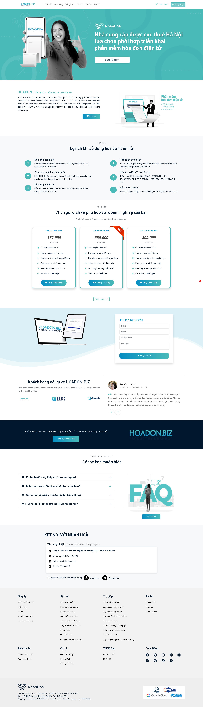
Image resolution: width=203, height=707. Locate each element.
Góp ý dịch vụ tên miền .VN (70, 640)
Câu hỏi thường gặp (25, 616)
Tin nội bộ (149, 607)
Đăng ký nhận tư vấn (66, 439)
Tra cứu (88, 5)
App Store (92, 578)
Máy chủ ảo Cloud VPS (69, 616)
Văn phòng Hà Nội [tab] (55, 545)
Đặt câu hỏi (151, 517)
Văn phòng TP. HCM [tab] (75, 545)
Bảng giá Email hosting (69, 607)
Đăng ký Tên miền (67, 602)
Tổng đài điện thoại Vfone (70, 626)
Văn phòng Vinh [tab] (93, 545)
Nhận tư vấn (144, 355)
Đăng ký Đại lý (65, 659)
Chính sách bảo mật (25, 655)
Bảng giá (69, 5)
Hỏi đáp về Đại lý (66, 664)
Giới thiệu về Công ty (26, 602)
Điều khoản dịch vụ (25, 659)
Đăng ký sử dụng (53, 282)
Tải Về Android (108, 655)
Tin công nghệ (151, 602)
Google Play (111, 578)
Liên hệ (97, 5)
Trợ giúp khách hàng (25, 621)
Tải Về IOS (107, 659)
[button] (118, 412)
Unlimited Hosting (67, 612)
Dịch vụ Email (65, 630)
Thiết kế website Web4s (69, 621)
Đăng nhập (178, 4)
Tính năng (58, 5)
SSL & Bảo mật (66, 635)
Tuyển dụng (22, 607)
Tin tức (79, 5)
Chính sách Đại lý (66, 655)
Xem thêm (101, 299)
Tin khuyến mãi (151, 612)
